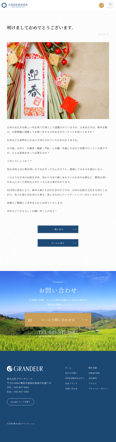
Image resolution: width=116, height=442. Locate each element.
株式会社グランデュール (24, 423)
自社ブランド (71, 383)
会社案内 (93, 378)
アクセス (93, 383)
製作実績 (93, 367)
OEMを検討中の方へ (75, 378)
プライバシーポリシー (99, 388)
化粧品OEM (94, 372)
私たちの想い (71, 372)
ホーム (68, 367)
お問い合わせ (71, 388)
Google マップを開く (21, 401)
